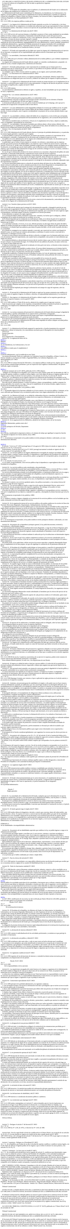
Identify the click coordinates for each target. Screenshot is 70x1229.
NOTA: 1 (3, 340)
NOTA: (3, 881)
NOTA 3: (3, 421)
